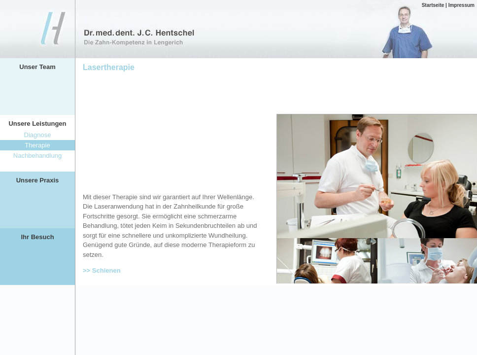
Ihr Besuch (37, 237)
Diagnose (37, 135)
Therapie (37, 145)
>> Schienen (102, 270)
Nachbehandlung (37, 155)
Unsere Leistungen (37, 123)
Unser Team (37, 67)
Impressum (461, 5)
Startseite (433, 5)
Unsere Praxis (37, 180)
